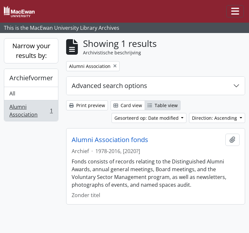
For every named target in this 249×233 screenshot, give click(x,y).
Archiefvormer (31, 77)
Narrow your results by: (31, 50)
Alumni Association (31, 110)
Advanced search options (109, 85)
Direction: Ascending (215, 118)
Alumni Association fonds (110, 140)
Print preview (87, 105)
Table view (163, 105)
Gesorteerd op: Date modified (147, 118)
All (12, 93)
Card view (127, 105)
